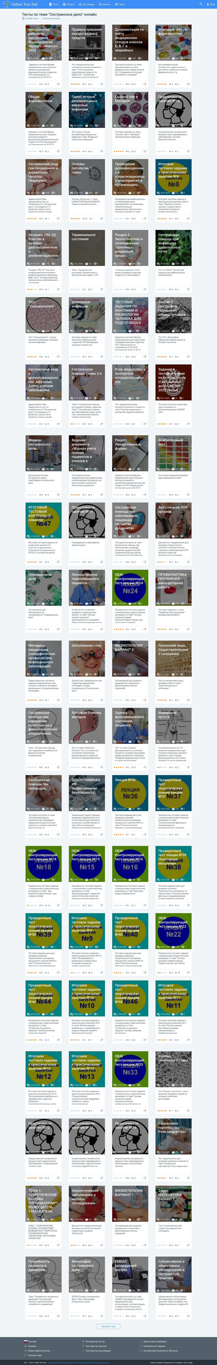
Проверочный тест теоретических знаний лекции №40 (127, 926)
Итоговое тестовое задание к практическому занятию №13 (86, 1062)
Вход (210, 4)
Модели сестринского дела (39, 444)
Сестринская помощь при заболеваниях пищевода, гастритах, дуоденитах (126, 517)
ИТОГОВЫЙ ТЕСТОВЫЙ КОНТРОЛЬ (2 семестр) (39, 513)
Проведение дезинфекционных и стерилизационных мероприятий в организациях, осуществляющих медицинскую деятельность (130, 180)
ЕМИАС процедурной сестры (126, 1265)
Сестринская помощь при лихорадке (39, 784)
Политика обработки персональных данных (92, 1363)
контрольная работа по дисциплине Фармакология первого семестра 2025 (43, 40)
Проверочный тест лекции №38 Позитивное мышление (172, 857)
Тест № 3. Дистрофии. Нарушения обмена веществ (172, 308)
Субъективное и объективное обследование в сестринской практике (171, 1269)
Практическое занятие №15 (83, 509)
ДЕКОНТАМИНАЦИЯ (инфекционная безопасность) (86, 786)
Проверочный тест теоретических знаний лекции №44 (40, 993)
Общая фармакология (40, 99)
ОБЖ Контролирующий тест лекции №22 (173, 922)
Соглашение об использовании (60, 1363)
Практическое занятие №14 (169, 99)
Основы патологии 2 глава (173, 1058)
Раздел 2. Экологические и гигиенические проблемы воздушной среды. (129, 245)
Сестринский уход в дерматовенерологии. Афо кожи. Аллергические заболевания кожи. (43, 381)
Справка (32, 1346)
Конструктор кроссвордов (98, 1351)
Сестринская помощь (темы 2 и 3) (87, 373)
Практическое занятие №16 (126, 1125)
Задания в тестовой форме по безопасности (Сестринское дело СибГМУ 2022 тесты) (172, 379)
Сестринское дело (51, 18)
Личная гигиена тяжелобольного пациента (85, 579)
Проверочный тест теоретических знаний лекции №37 (170, 788)
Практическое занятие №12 (40, 1125)
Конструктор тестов (95, 1341)
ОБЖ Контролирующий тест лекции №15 (86, 855)
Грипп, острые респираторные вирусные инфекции (84, 103)
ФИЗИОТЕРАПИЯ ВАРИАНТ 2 (129, 647)
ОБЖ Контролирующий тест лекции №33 (129, 1060)
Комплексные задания (154, 1346)
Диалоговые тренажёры (155, 1341)
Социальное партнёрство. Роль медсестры (172, 1127)
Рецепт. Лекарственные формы (128, 444)
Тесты (54, 4)
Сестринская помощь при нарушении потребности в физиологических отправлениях (42, 723)
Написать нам (34, 1355)
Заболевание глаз (86, 645)
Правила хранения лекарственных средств (87, 34)
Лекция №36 (125, 780)
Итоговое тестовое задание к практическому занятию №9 (86, 924)
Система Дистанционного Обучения (161, 1351)
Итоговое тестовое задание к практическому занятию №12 (42, 1062)
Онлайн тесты (32, 18)
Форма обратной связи (39, 1351)
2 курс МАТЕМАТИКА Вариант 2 (170, 1195)
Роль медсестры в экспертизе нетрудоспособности (130, 375)
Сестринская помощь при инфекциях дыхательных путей (169, 243)
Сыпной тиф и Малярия (126, 99)
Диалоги (105, 4)
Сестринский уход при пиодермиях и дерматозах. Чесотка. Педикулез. (43, 172)
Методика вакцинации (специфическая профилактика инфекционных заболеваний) (41, 655)
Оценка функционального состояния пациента (129, 719)
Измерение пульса (167, 715)
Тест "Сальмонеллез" (41, 304)
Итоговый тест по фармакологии (172, 32)
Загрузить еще (109, 1326)
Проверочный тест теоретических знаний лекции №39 (40, 926)
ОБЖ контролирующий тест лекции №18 (42, 855)
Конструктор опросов (96, 1346)
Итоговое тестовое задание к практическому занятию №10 (86, 991)
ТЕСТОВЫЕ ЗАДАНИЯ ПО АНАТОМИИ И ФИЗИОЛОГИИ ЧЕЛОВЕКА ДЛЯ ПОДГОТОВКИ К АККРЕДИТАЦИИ (129, 314)
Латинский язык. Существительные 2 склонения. (173, 649)
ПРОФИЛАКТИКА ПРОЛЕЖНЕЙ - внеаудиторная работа (172, 581)
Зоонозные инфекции (81, 304)
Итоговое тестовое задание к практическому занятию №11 (172, 991)
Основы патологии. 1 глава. (82, 168)
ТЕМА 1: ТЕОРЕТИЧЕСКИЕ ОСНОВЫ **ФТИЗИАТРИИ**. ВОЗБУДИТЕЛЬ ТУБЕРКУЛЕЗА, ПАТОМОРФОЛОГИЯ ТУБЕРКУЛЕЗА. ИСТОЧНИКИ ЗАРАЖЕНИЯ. (43, 1209)
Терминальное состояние (84, 237)
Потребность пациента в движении (39, 1265)
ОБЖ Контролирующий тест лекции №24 (129, 579)
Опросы (68, 4)
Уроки (120, 4)
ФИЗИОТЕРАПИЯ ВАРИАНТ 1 (129, 1193)
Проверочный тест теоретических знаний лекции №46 (127, 993)
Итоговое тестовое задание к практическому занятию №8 (172, 170)
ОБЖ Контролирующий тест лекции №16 (129, 855)
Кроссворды (86, 4)
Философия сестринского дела (83, 1265)
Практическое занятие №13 (83, 1125)
